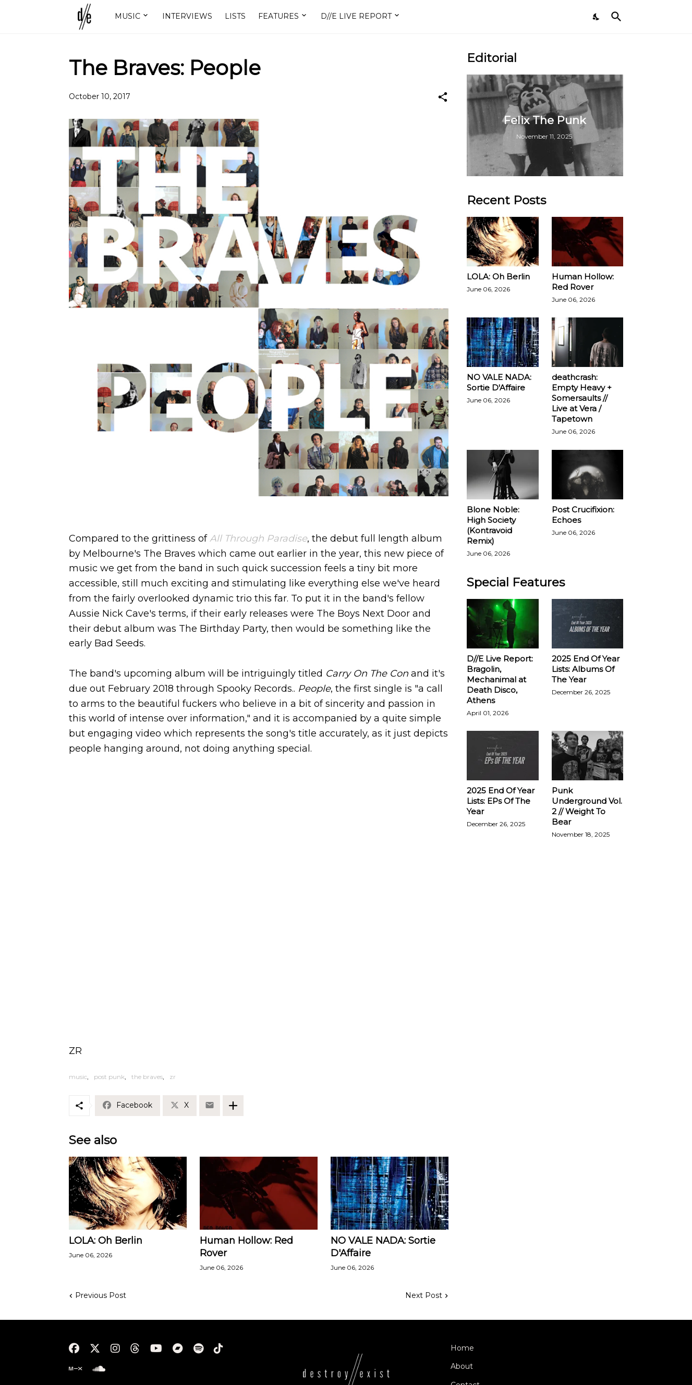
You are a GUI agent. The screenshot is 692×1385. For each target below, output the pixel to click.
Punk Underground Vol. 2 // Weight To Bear (587, 806)
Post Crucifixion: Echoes (583, 515)
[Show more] (233, 1105)
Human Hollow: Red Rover (246, 1247)
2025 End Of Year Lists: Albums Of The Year (586, 669)
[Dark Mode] (596, 17)
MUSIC (127, 16)
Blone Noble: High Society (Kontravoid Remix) (493, 525)
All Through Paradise (258, 538)
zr (172, 1077)
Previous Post (100, 1295)
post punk (109, 1077)
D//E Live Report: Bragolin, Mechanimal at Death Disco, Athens (500, 679)
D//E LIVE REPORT (356, 16)
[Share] (442, 97)
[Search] (614, 17)
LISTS (235, 16)
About (462, 1366)
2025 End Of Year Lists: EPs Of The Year (501, 801)
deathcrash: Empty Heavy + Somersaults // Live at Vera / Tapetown (582, 398)
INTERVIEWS (187, 16)
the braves (147, 1077)
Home (462, 1348)
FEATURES (278, 16)
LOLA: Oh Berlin (105, 1240)
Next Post (423, 1295)
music (78, 1077)
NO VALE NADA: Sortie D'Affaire (383, 1247)
